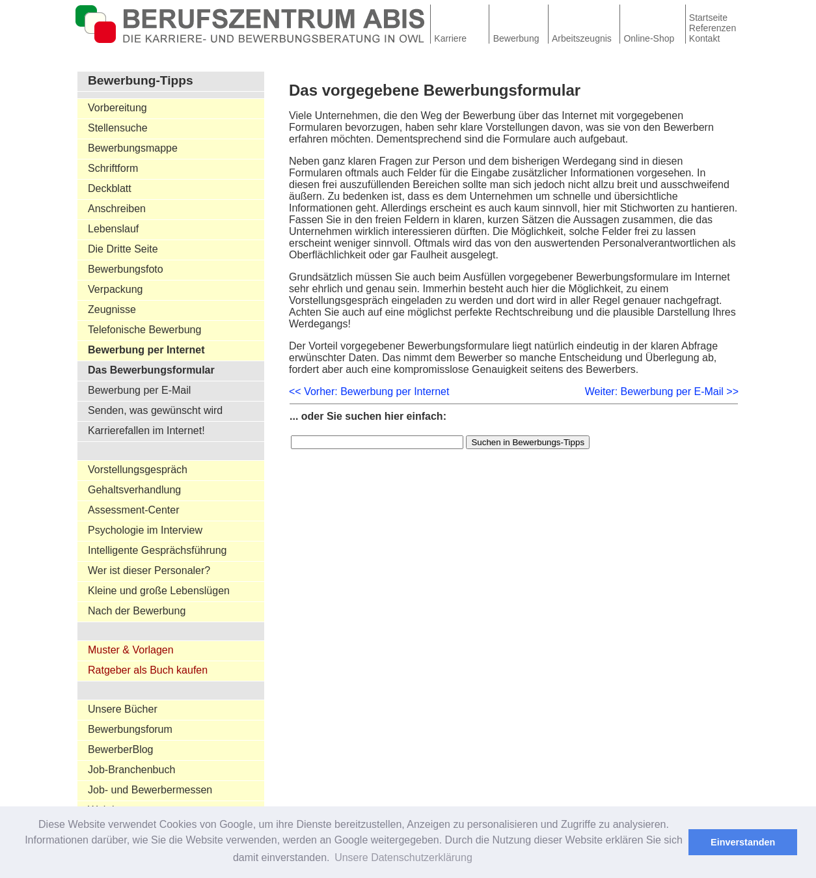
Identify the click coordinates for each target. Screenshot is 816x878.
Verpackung (115, 289)
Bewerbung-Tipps (140, 80)
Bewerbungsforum (130, 729)
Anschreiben (117, 208)
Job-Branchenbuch (131, 769)
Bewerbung (516, 38)
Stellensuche (118, 127)
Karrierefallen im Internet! (146, 430)
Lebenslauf (113, 228)
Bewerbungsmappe (133, 148)
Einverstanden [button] (743, 842)
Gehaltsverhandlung (134, 489)
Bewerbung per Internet (146, 349)
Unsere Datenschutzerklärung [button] (403, 857)
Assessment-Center (134, 509)
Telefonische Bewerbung (144, 329)
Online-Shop (648, 38)
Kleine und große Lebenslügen (159, 590)
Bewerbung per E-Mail (139, 390)
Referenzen (712, 28)
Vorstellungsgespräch (137, 469)
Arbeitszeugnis (582, 38)
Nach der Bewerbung (136, 610)
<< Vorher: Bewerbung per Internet (369, 391)
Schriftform (113, 168)
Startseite (708, 17)
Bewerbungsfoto (125, 269)
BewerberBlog (121, 749)
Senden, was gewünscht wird (155, 410)
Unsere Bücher (122, 709)
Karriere (450, 38)
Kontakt (704, 38)
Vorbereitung (117, 107)
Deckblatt (109, 188)
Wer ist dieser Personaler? (149, 570)
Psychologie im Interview (145, 530)
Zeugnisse (112, 309)
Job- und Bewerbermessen (150, 789)
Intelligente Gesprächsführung (157, 550)
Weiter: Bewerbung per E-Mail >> (662, 391)
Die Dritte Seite (123, 248)
